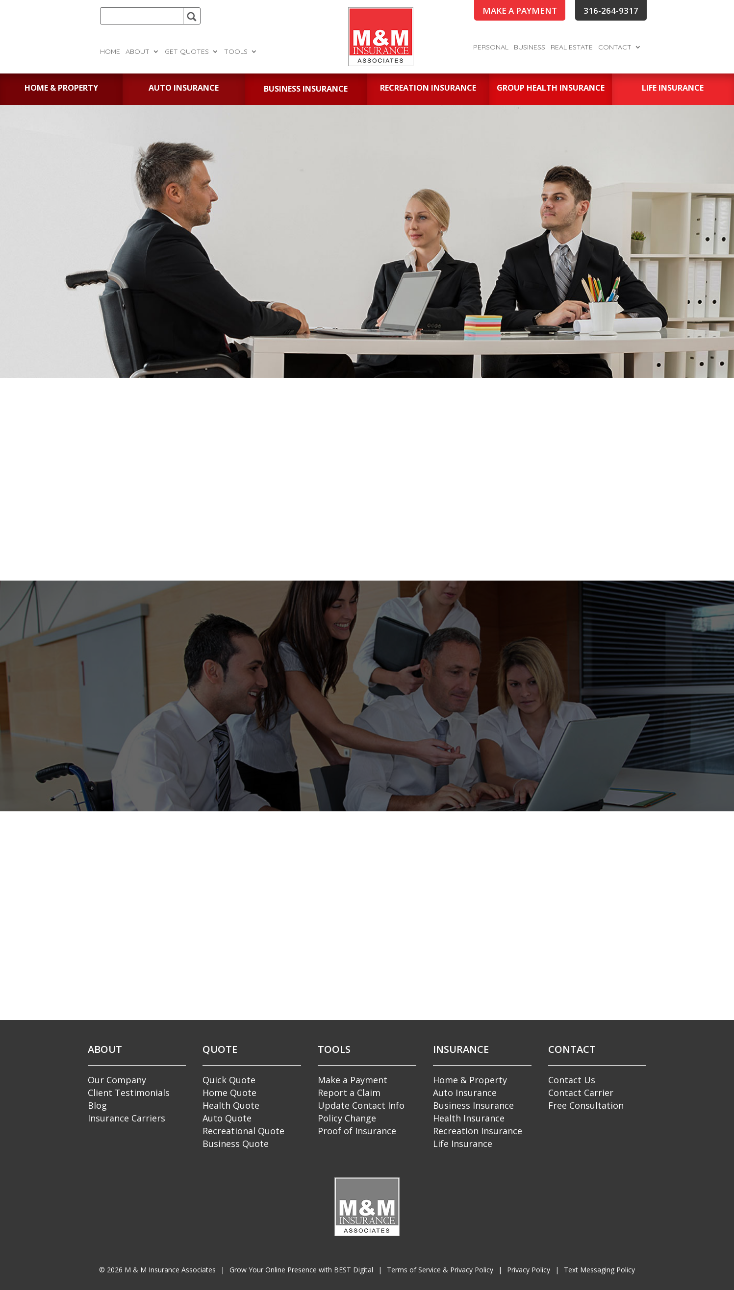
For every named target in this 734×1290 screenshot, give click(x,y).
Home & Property (470, 1080)
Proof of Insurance (357, 1131)
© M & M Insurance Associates (157, 1269)
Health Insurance (469, 1118)
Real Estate (572, 47)
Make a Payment (352, 1080)
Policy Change (347, 1118)
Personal (490, 47)
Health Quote (230, 1105)
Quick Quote (228, 1080)
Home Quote (229, 1092)
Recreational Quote (243, 1131)
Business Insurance (473, 1105)
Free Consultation (586, 1105)
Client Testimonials (129, 1092)
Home (110, 52)
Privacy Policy (528, 1269)
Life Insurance (462, 1143)
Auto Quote (227, 1118)
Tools (236, 52)
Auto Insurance (465, 1092)
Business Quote (235, 1143)
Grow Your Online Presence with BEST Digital (301, 1269)
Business (529, 47)
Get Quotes (187, 52)
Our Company (117, 1080)
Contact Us (571, 1080)
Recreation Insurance (477, 1131)
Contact (615, 47)
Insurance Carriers (126, 1118)
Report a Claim (349, 1092)
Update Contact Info (361, 1105)
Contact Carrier (580, 1092)
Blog (97, 1105)
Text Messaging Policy (599, 1269)
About (138, 52)
